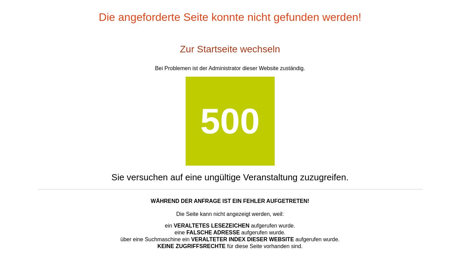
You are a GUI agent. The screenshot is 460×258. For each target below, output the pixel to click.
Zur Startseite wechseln (230, 49)
